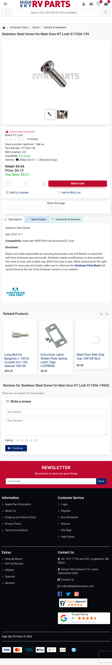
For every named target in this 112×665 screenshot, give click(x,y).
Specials (10, 583)
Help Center (68, 543)
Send (101, 487)
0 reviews (32, 139)
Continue (15, 454)
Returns (65, 530)
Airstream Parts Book (87, 272)
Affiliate (9, 576)
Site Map (66, 536)
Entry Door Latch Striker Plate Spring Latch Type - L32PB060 (54, 366)
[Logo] (45, 3)
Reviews (10, 589)
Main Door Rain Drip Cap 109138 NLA (90, 363)
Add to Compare (17, 192)
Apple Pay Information (18, 510)
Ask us (40, 144)
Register (66, 517)
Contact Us (67, 586)
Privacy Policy (13, 530)
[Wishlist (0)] (99, 4)
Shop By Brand (13, 565)
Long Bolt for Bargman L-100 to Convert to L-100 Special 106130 (16, 366)
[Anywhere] (6, 13)
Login (64, 510)
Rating (9, 446)
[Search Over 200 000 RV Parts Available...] (56, 13)
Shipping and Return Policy (20, 523)
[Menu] (5, 4)
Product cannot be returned (22, 132)
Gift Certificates (14, 570)
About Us (10, 517)
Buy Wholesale (69, 523)
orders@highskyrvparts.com (77, 592)
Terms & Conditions (16, 536)
